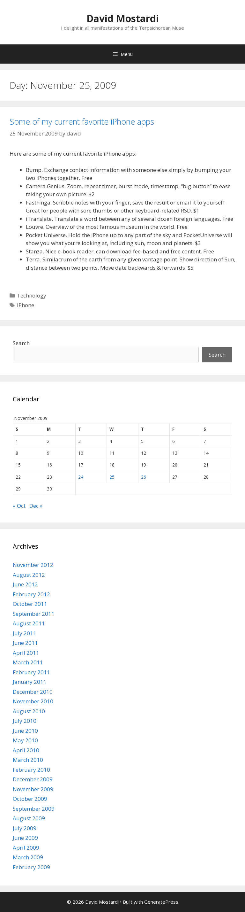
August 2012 (29, 574)
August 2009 (29, 818)
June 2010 (25, 730)
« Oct (19, 505)
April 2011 (26, 652)
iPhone (25, 305)
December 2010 (33, 691)
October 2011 (30, 603)
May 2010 (25, 740)
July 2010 (24, 720)
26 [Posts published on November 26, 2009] (143, 477)
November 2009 (33, 789)
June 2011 (25, 642)
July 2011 (24, 633)
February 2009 (31, 867)
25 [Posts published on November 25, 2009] (112, 477)
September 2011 (34, 613)
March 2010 (28, 759)
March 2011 (28, 662)
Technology (31, 295)
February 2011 (31, 672)
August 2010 (29, 711)
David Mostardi (122, 18)
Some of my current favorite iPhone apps (82, 121)
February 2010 (31, 769)
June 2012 (25, 584)
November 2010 (33, 701)
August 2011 (29, 623)
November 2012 (33, 564)
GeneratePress (161, 902)
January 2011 (30, 681)
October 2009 (30, 798)
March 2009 (28, 857)
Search (21, 343)
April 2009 (26, 847)
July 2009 (24, 828)
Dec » (35, 505)
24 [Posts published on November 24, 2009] (80, 477)
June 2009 (25, 837)
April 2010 (26, 750)
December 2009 (33, 779)
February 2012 (31, 594)
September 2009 (34, 808)
